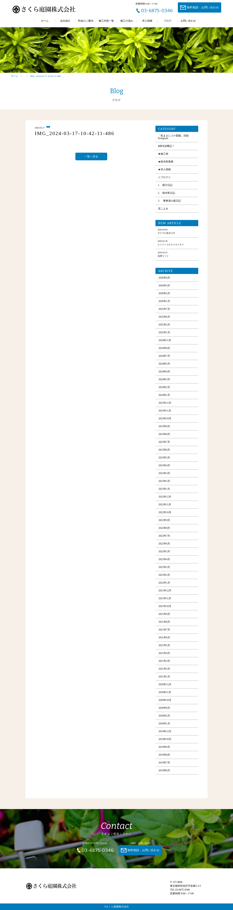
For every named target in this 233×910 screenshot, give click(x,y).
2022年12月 (165, 498)
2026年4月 (164, 279)
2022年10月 (165, 513)
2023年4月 (164, 466)
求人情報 (147, 20)
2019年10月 (165, 740)
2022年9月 (164, 521)
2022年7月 (164, 537)
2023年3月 (164, 474)
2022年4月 (164, 560)
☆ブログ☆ (164, 178)
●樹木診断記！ (166, 147)
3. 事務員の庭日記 (169, 202)
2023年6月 (164, 451)
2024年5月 (164, 365)
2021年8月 (164, 623)
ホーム (45, 20)
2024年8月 (164, 349)
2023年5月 (164, 459)
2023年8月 (164, 435)
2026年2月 (164, 294)
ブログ (167, 20)
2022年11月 (165, 506)
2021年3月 (164, 662)
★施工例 (163, 155)
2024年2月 (164, 388)
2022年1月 (164, 584)
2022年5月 (164, 552)
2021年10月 (165, 607)
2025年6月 (164, 318)
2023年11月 (165, 412)
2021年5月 (164, 646)
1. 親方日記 (165, 186)
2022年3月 (164, 568)
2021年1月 (164, 678)
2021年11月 (165, 599)
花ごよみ (163, 210)
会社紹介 (65, 20)
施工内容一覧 (106, 20)
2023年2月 (164, 482)
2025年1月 (164, 333)
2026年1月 (164, 302)
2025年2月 (164, 326)
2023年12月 (165, 404)
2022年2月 (164, 576)
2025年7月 (164, 310)
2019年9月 (164, 748)
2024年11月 (165, 341)
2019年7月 (164, 764)
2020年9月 (164, 709)
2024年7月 (164, 357)
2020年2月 (164, 717)
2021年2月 (164, 670)
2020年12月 (165, 685)
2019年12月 (165, 732)
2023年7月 (164, 443)
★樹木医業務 (165, 163)
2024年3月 (164, 380)
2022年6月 (164, 545)
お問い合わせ (188, 20)
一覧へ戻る (91, 157)
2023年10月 (165, 420)
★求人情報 (164, 171)
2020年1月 (164, 725)
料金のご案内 (85, 20)
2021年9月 (164, 615)
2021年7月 (164, 631)
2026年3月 (164, 287)
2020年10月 (165, 701)
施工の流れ (126, 20)
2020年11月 (165, 693)
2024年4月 (164, 373)
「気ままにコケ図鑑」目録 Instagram (173, 138)
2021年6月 (164, 639)
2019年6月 (164, 771)
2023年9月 (164, 427)
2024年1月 (164, 396)
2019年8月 (164, 756)
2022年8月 (164, 529)
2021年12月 (165, 592)
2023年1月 (164, 490)
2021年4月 (164, 654)
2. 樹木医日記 (166, 194)
